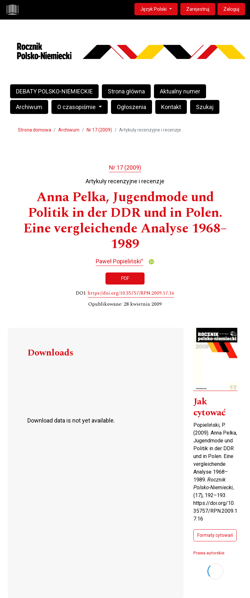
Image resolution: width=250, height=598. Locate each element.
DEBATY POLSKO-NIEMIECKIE (54, 91)
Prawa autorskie (208, 552)
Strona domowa (34, 129)
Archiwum (29, 107)
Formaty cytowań (215, 535)
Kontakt (171, 107)
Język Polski (159, 8)
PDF (125, 278)
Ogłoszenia (131, 107)
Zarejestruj (197, 9)
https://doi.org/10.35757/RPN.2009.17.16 (131, 293)
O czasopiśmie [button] (77, 107)
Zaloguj (231, 9)
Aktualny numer (180, 91)
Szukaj (205, 107)
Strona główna (126, 91)
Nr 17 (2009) (99, 129)
